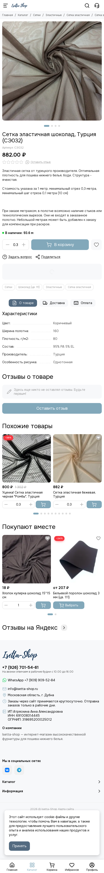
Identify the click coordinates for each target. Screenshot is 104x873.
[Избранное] (96, 244)
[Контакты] (97, 5)
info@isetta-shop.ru (23, 689)
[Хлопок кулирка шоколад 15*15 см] (26, 559)
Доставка (54, 302)
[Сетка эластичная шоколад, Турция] (52, 71)
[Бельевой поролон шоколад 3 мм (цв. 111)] (77, 559)
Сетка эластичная (78, 15)
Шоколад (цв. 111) (29, 287)
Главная (7, 15)
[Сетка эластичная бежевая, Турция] (77, 458)
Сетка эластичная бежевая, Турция (74, 494)
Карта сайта (66, 809)
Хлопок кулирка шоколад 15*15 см (26, 595)
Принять (19, 846)
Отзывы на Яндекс (34, 627)
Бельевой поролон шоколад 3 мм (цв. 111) (76, 595)
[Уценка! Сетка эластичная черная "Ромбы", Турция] (26, 458)
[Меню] (5, 5)
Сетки (37, 15)
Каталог (23, 15)
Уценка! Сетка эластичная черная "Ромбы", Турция (22, 494)
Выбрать (68, 605)
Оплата (83, 302)
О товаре (23, 302)
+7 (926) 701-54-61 (20, 667)
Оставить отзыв (52, 408)
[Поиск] (87, 5)
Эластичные (54, 15)
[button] (46, 126)
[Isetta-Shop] (19, 5)
